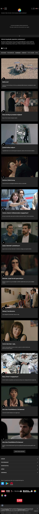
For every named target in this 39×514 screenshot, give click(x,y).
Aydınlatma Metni (22, 509)
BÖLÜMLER (3, 52)
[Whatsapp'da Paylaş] (6, 48)
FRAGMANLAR (10, 52)
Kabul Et (36, 511)
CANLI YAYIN (5, 8)
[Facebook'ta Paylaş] (2, 48)
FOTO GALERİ (31, 52)
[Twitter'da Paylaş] (4, 48)
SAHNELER (17, 52)
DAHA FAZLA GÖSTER (19, 451)
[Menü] (1, 8)
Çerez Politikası (5, 509)
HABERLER (24, 52)
